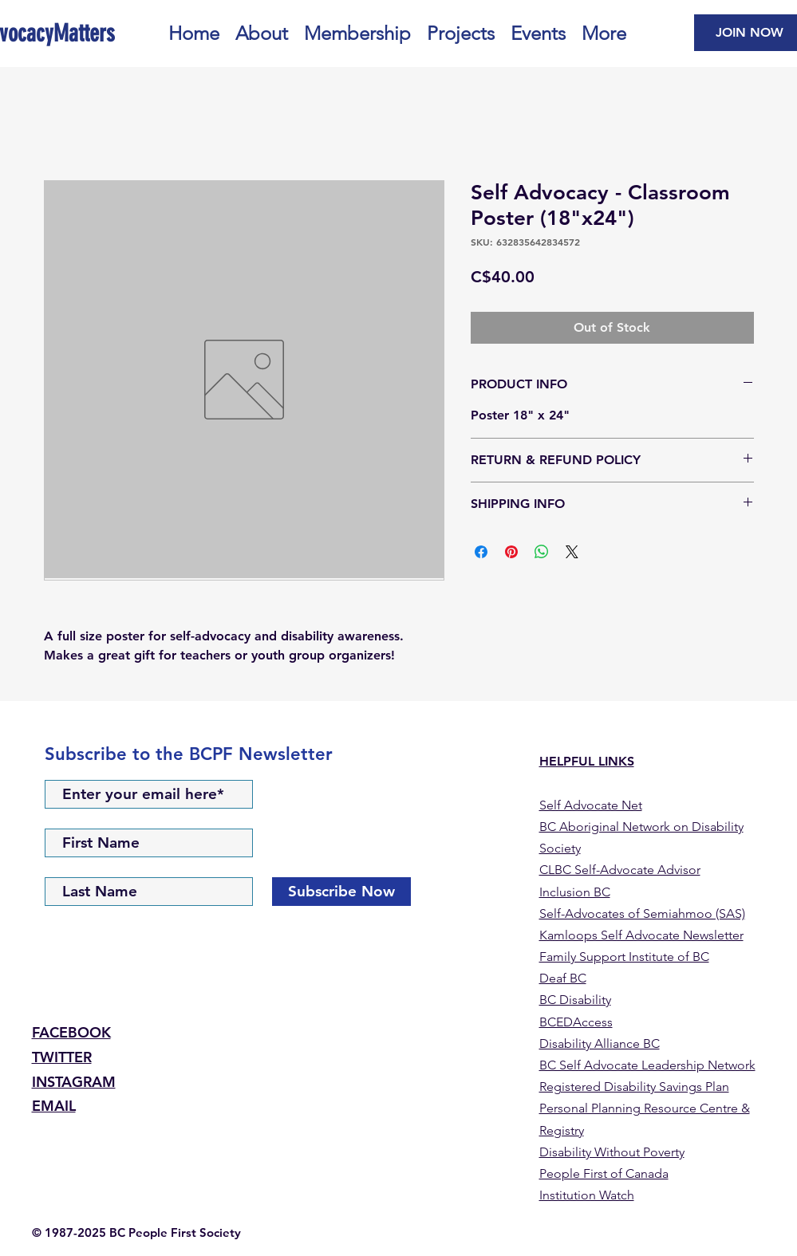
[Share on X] (572, 551)
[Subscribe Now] (341, 891)
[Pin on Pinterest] (511, 551)
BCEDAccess (576, 1022)
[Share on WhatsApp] (541, 551)
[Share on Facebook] (481, 551)
